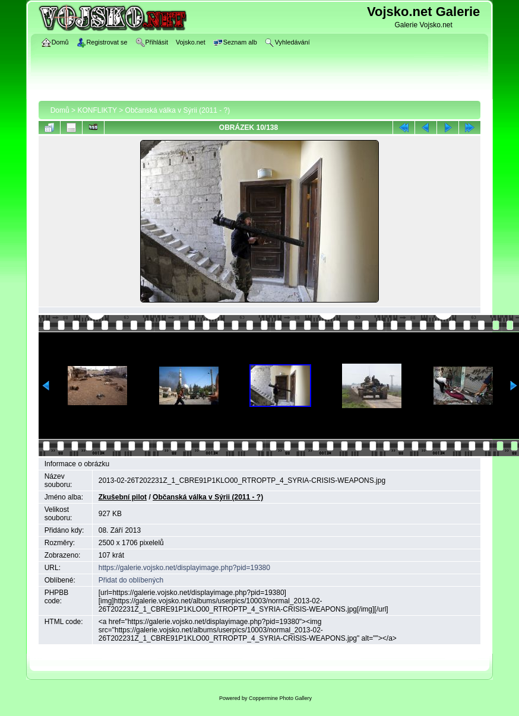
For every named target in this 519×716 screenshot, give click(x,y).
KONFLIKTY (96, 110)
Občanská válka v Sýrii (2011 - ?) (177, 110)
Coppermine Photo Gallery (280, 698)
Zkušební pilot (123, 497)
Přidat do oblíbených (131, 580)
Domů (59, 110)
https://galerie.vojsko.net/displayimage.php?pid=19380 (184, 568)
